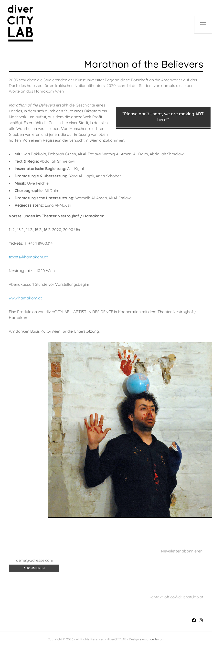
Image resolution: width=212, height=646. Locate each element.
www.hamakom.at (25, 298)
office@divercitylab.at (183, 596)
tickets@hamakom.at (28, 256)
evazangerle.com (152, 639)
